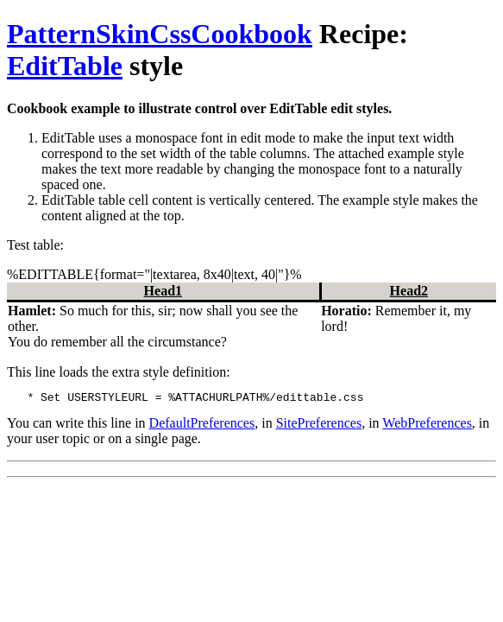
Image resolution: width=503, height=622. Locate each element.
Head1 (163, 290)
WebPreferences (427, 425)
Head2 (409, 290)
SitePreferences (319, 425)
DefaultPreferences (202, 425)
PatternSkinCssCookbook (159, 33)
